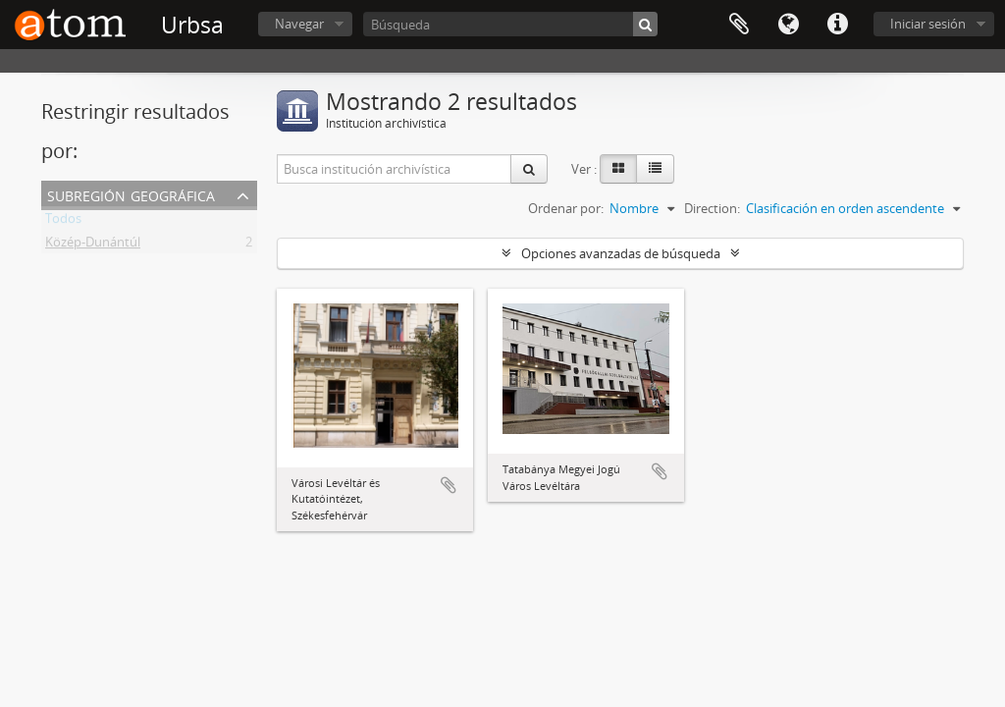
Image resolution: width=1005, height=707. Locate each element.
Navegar (299, 23)
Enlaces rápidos (837, 24)
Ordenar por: (566, 208)
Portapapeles (739, 24)
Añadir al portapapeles (448, 485)
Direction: (712, 208)
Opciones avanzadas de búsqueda (620, 253)
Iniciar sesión (928, 23)
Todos (63, 222)
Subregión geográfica (131, 194)
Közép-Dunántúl (92, 245)
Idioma (788, 24)
